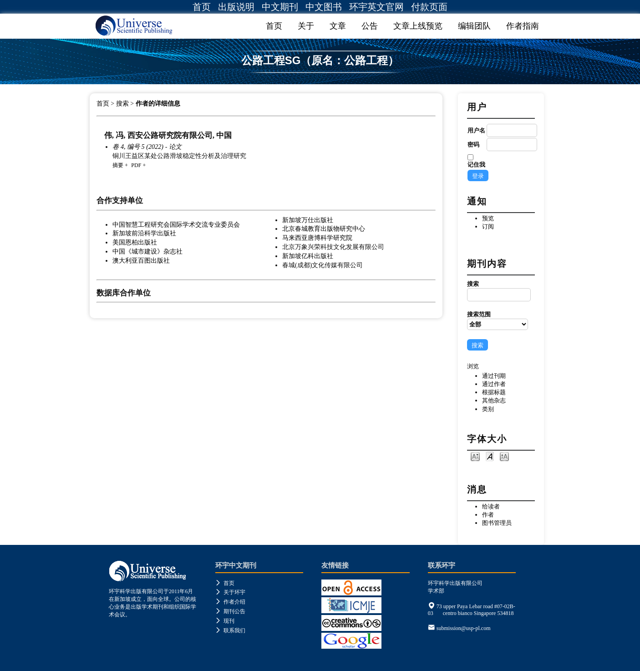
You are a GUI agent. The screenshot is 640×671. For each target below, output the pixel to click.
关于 (306, 25)
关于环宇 (230, 592)
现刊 (224, 621)
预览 (488, 218)
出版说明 (236, 7)
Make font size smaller (475, 456)
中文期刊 (280, 7)
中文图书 (323, 7)
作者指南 (522, 25)
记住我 (476, 164)
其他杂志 (494, 400)
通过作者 (494, 384)
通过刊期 (494, 375)
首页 (202, 7)
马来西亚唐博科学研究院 (317, 237)
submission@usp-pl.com (464, 628)
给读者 (491, 506)
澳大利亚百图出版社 (141, 260)
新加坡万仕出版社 (307, 220)
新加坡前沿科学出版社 (144, 233)
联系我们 (230, 630)
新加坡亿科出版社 (307, 255)
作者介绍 (230, 602)
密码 (473, 144)
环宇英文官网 (376, 7)
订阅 (488, 226)
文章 (338, 25)
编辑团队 (474, 25)
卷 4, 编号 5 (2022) (137, 146)
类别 (488, 409)
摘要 (117, 165)
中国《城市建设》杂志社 (147, 251)
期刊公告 (230, 611)
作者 (488, 514)
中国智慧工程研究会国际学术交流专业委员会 (176, 224)
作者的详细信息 (158, 103)
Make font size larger (504, 456)
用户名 (476, 130)
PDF (136, 165)
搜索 (497, 290)
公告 (369, 25)
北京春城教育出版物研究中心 (323, 228)
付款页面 (429, 7)
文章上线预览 (417, 25)
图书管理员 (497, 522)
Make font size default (489, 456)
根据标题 (494, 392)
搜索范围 (497, 320)
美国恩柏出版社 (134, 242)
